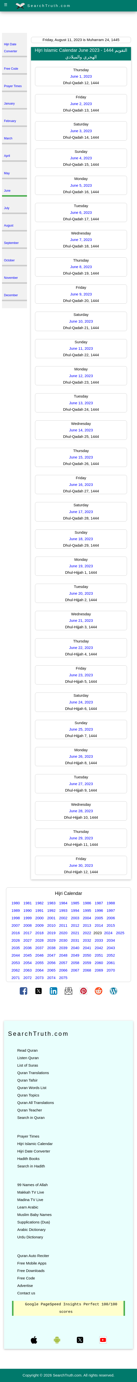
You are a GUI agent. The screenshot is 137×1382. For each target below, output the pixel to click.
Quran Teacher (29, 1110)
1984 (63, 903)
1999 (28, 918)
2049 (75, 955)
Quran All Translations (35, 1102)
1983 (51, 903)
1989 (16, 910)
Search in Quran (30, 1117)
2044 (16, 955)
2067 (75, 970)
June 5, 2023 (81, 185)
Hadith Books (28, 1158)
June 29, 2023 (81, 838)
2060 (99, 963)
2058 (75, 963)
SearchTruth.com (43, 6)
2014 (99, 925)
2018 (39, 933)
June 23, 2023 (81, 675)
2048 (63, 955)
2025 (120, 933)
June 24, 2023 (81, 702)
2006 (110, 918)
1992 (51, 910)
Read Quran (27, 1050)
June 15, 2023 (81, 457)
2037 (39, 948)
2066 (63, 970)
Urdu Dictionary (30, 1237)
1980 (16, 903)
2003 (75, 918)
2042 (99, 948)
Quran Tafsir (27, 1080)
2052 (110, 955)
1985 (75, 903)
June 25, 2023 (81, 729)
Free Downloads (30, 1270)
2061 (110, 963)
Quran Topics (28, 1095)
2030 (63, 940)
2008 (28, 925)
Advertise (25, 1285)
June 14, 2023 (81, 430)
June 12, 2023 (81, 376)
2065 (51, 970)
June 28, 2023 (81, 811)
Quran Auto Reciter (33, 1256)
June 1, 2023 (81, 76)
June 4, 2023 (81, 158)
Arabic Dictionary (31, 1229)
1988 (110, 903)
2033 (99, 940)
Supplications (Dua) (33, 1222)
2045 (28, 955)
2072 (28, 978)
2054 (28, 963)
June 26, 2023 (81, 756)
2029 (51, 940)
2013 (87, 925)
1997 (110, 910)
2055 (39, 963)
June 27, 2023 (81, 784)
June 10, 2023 (81, 321)
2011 (63, 925)
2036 (28, 948)
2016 (16, 933)
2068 (87, 970)
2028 (39, 940)
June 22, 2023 (81, 647)
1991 (39, 910)
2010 (51, 925)
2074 (51, 978)
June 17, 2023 (81, 512)
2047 (51, 955)
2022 (87, 933)
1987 (99, 903)
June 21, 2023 (81, 620)
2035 (16, 948)
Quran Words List (31, 1088)
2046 (39, 955)
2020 (63, 933)
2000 (39, 918)
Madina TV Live (30, 1200)
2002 (63, 918)
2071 (16, 978)
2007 (16, 925)
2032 (87, 940)
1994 (75, 910)
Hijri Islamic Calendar (35, 1144)
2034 (110, 940)
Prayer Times (28, 1136)
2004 (87, 918)
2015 (110, 925)
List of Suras (27, 1065)
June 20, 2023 (81, 593)
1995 (87, 910)
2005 (99, 918)
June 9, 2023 (81, 294)
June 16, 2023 (81, 484)
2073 (39, 978)
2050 (87, 955)
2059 (87, 963)
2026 (16, 940)
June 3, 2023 (81, 131)
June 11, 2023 (81, 348)
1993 (63, 910)
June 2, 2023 (81, 104)
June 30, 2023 (81, 865)
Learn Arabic (27, 1207)
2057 (63, 963)
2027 (28, 940)
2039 (63, 948)
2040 (75, 948)
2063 (28, 970)
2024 (108, 933)
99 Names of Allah (32, 1185)
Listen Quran (28, 1058)
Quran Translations (33, 1073)
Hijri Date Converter (33, 1151)
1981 (28, 903)
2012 (75, 925)
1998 (16, 918)
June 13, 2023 (81, 403)
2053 (16, 963)
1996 (99, 910)
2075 (63, 978)
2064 (39, 970)
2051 (99, 955)
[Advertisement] (68, 23)
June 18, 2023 (81, 539)
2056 (51, 963)
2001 (51, 918)
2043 (110, 948)
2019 (51, 933)
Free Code (26, 1278)
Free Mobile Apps (31, 1263)
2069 (99, 970)
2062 (16, 970)
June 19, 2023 (81, 566)
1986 (87, 903)
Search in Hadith (31, 1166)
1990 (28, 910)
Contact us (26, 1293)
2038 (51, 948)
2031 (75, 940)
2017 (28, 933)
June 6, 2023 (81, 212)
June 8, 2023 (81, 267)
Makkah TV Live (30, 1192)
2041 (87, 948)
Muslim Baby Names (34, 1214)
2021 (75, 933)
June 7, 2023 (81, 239)
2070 (110, 970)
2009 (39, 925)
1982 (39, 903)
